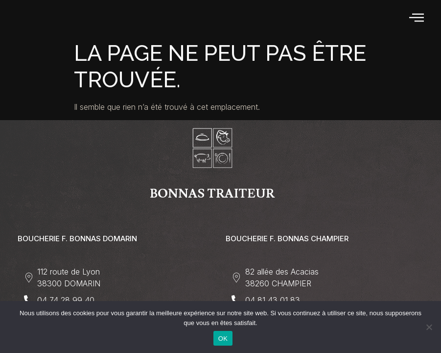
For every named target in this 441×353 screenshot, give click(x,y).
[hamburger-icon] (417, 18)
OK (223, 338)
